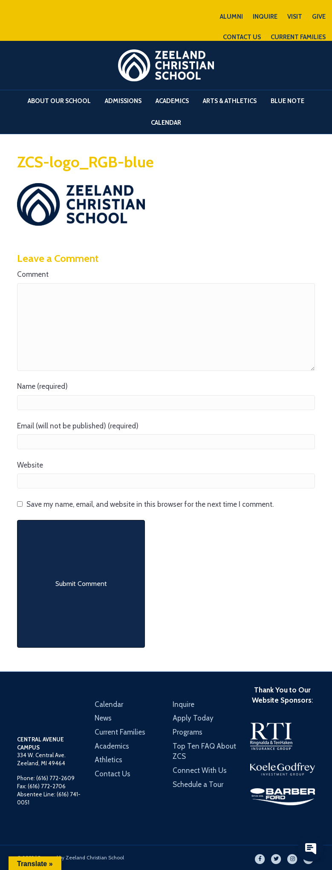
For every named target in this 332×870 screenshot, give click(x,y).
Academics (172, 101)
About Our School (59, 101)
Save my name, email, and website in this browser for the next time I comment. (150, 504)
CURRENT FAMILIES (298, 37)
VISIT (294, 16)
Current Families (120, 732)
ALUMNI (231, 16)
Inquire (183, 704)
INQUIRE (265, 16)
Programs (187, 732)
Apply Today (193, 718)
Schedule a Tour (198, 784)
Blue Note (287, 101)
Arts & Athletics (230, 101)
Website (30, 465)
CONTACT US (242, 37)
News (103, 718)
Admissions (123, 101)
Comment (33, 274)
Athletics (108, 759)
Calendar (166, 122)
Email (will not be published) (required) (78, 426)
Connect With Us (200, 770)
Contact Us (112, 774)
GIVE (319, 16)
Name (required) (42, 386)
